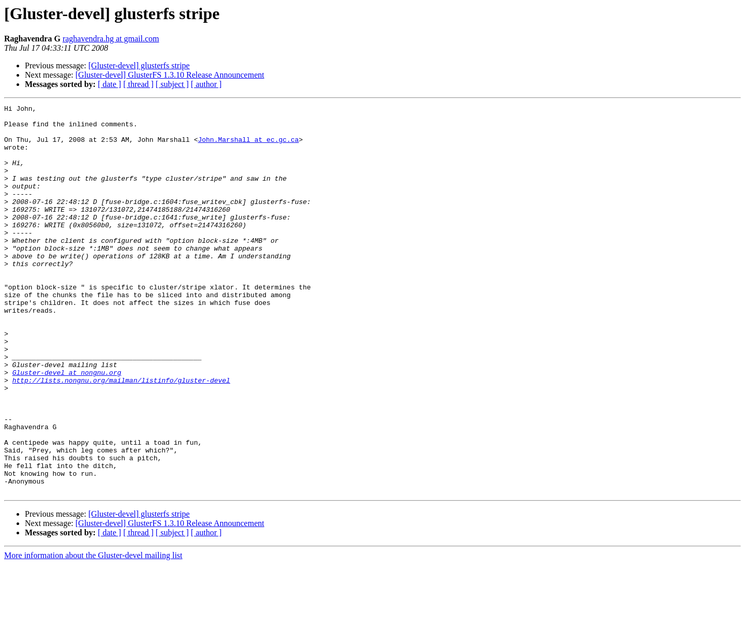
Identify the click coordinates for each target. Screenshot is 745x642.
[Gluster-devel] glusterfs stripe (139, 65)
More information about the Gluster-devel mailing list (93, 633)
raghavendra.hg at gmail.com (111, 38)
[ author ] (206, 84)
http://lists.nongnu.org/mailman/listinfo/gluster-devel (121, 436)
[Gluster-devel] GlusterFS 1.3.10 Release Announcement (170, 74)
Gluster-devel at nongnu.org (67, 426)
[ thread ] (138, 84)
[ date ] (109, 84)
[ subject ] (172, 84)
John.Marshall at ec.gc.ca (248, 147)
